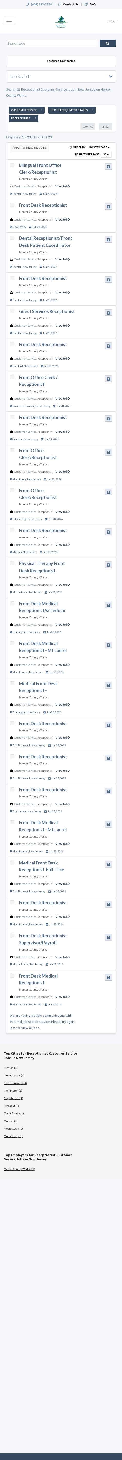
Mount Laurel (20, 672)
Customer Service (25, 186)
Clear (106, 126)
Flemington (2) (13, 1090)
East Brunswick (21, 745)
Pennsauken (19, 1004)
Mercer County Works (33, 179)
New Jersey (29, 193)
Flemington (19, 632)
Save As (88, 126)
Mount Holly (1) (13, 1136)
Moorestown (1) (13, 1128)
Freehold (17, 366)
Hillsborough (19, 519)
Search (108, 43)
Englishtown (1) (13, 1098)
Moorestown (19, 592)
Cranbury (17, 439)
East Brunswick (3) (15, 1083)
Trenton (17, 193)
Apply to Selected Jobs (29, 147)
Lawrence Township (23, 406)
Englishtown (19, 811)
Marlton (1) (11, 1121)
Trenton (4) (11, 1068)
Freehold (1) (11, 1106)
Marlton (17, 552)
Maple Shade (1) (14, 1113)
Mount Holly (19, 479)
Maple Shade (20, 964)
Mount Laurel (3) (14, 1075)
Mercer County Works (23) (19, 1169)
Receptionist (44, 186)
